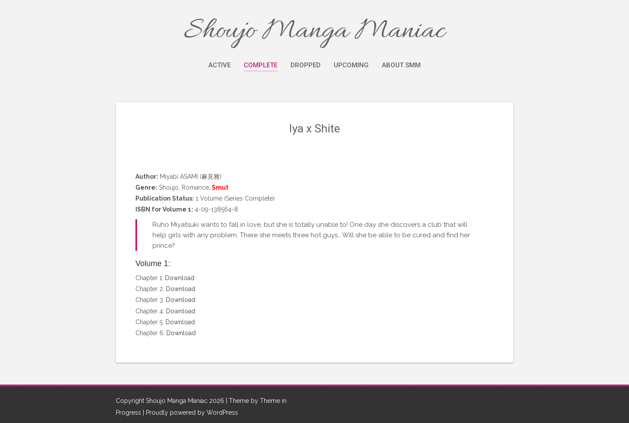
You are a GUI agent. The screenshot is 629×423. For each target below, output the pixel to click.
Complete (260, 65)
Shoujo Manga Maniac (314, 31)
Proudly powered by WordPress (192, 412)
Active (219, 65)
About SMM (401, 65)
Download (179, 277)
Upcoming (351, 65)
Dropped (305, 65)
